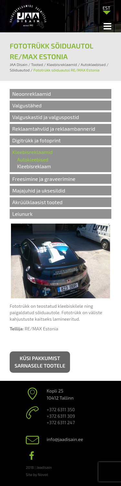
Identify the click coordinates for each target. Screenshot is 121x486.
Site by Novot (37, 474)
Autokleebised (32, 159)
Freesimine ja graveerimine (44, 179)
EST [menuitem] (106, 8)
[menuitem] (106, 7)
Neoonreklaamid (31, 94)
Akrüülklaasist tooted (37, 202)
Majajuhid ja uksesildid (38, 190)
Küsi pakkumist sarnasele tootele (40, 362)
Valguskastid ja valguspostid (45, 117)
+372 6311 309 (61, 416)
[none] (106, 9)
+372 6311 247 (61, 422)
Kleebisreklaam (34, 166)
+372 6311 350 (61, 409)
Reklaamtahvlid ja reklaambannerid (53, 129)
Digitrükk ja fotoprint (36, 140)
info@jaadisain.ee (65, 439)
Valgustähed (27, 105)
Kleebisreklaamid (32, 152)
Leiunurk (22, 214)
